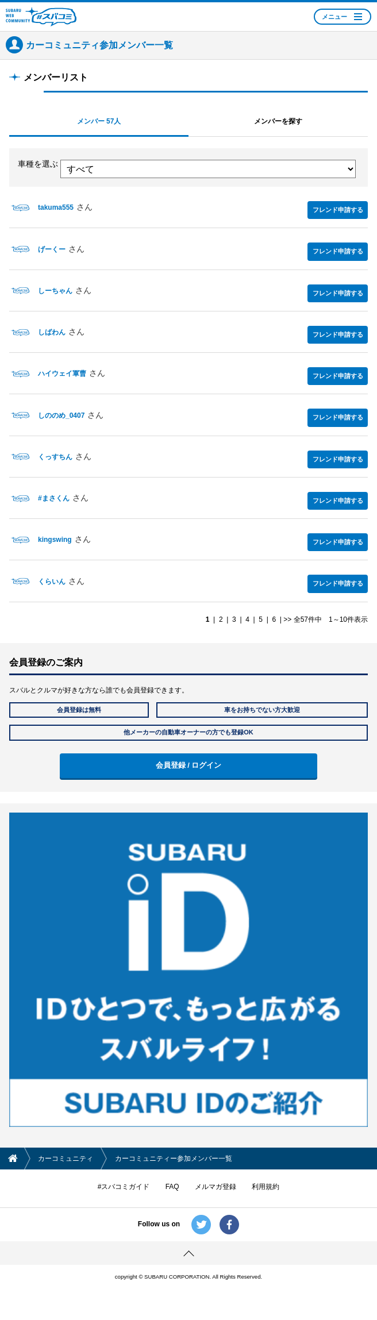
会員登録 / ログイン (189, 765)
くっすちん (55, 457)
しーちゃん (55, 291)
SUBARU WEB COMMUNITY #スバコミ (41, 16)
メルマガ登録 (215, 1187)
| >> (284, 619)
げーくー (52, 249)
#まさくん (54, 498)
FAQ (172, 1187)
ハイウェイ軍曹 (62, 374)
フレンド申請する (338, 209)
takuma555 (56, 207)
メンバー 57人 (99, 121)
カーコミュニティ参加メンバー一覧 (99, 45)
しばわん (52, 332)
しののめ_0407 (61, 415)
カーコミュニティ (65, 1158)
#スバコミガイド (124, 1187)
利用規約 (265, 1187)
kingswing (55, 540)
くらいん (52, 582)
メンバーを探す (278, 121)
